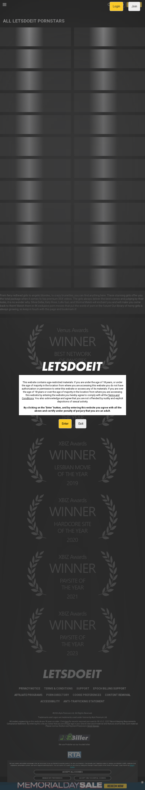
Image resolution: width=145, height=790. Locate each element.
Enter (65, 423)
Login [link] (116, 6)
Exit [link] (80, 423)
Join (134, 6)
